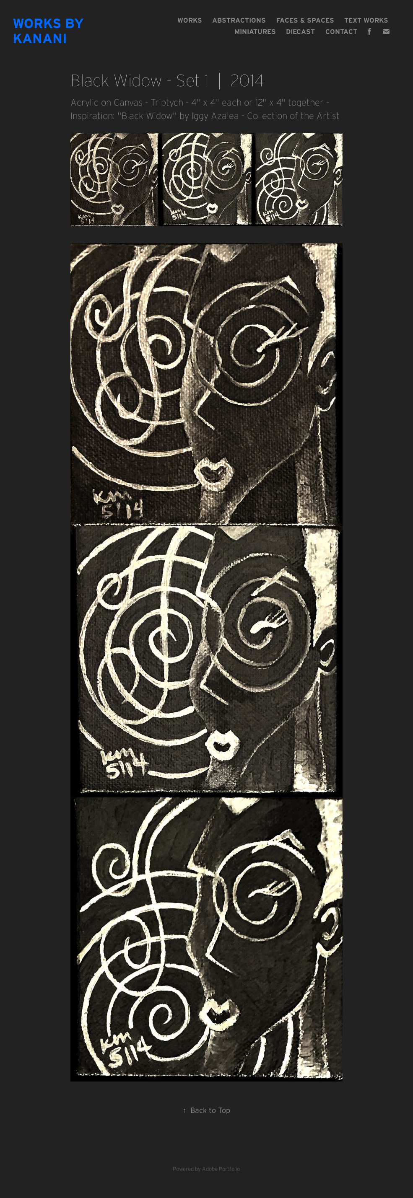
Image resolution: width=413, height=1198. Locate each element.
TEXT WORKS (366, 20)
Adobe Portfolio (221, 1169)
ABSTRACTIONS (239, 20)
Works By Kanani (50, 31)
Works (189, 20)
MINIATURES (255, 31)
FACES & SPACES (305, 20)
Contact (341, 31)
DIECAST (300, 31)
